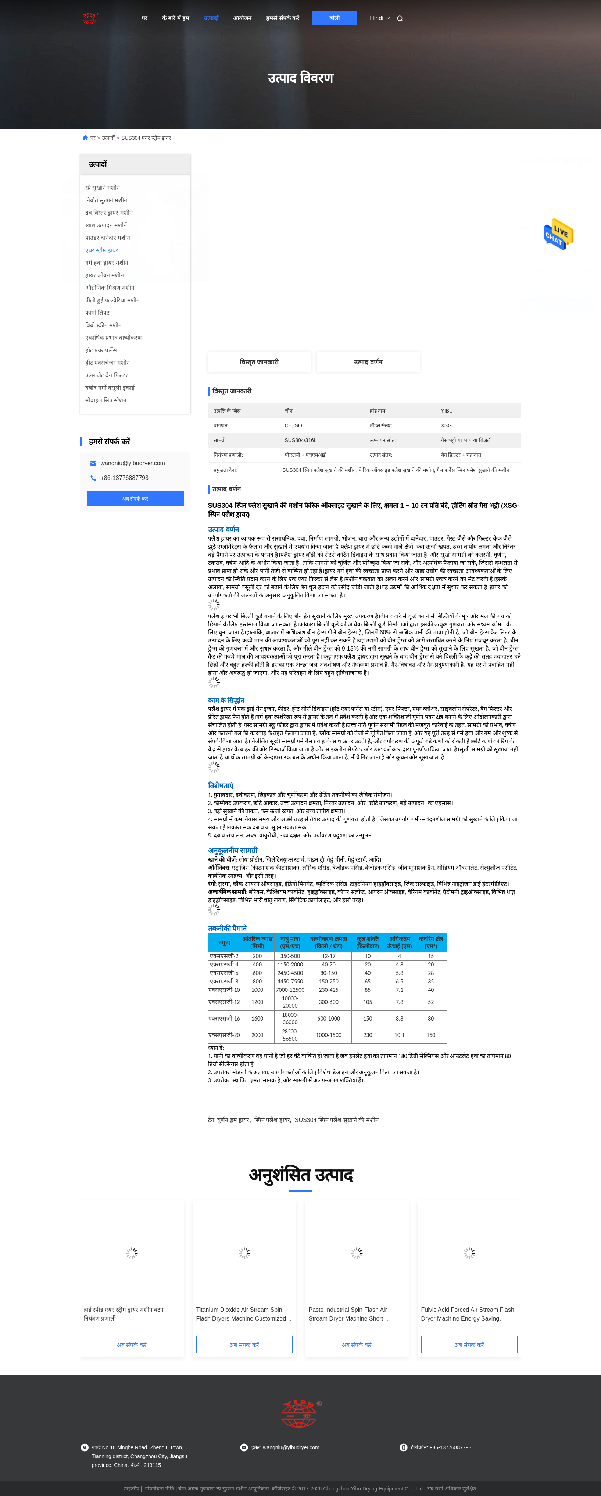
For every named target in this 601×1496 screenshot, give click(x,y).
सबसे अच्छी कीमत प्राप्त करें (408, 305)
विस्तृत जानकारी (259, 362)
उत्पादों (211, 18)
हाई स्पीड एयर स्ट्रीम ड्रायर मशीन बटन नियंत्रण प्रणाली (124, 1314)
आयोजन (242, 18)
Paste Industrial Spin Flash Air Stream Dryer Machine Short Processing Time (348, 1315)
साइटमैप (131, 1489)
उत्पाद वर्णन (368, 362)
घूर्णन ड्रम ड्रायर (233, 1120)
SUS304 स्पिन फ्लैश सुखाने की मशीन (337, 1120)
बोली (334, 18)
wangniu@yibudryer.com (133, 463)
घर (144, 18)
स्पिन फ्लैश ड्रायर (272, 1120)
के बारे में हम (175, 18)
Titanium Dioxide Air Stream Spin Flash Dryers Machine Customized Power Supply (241, 1315)
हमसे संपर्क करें (282, 18)
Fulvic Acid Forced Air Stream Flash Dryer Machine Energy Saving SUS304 (467, 1315)
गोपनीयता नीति (159, 1489)
